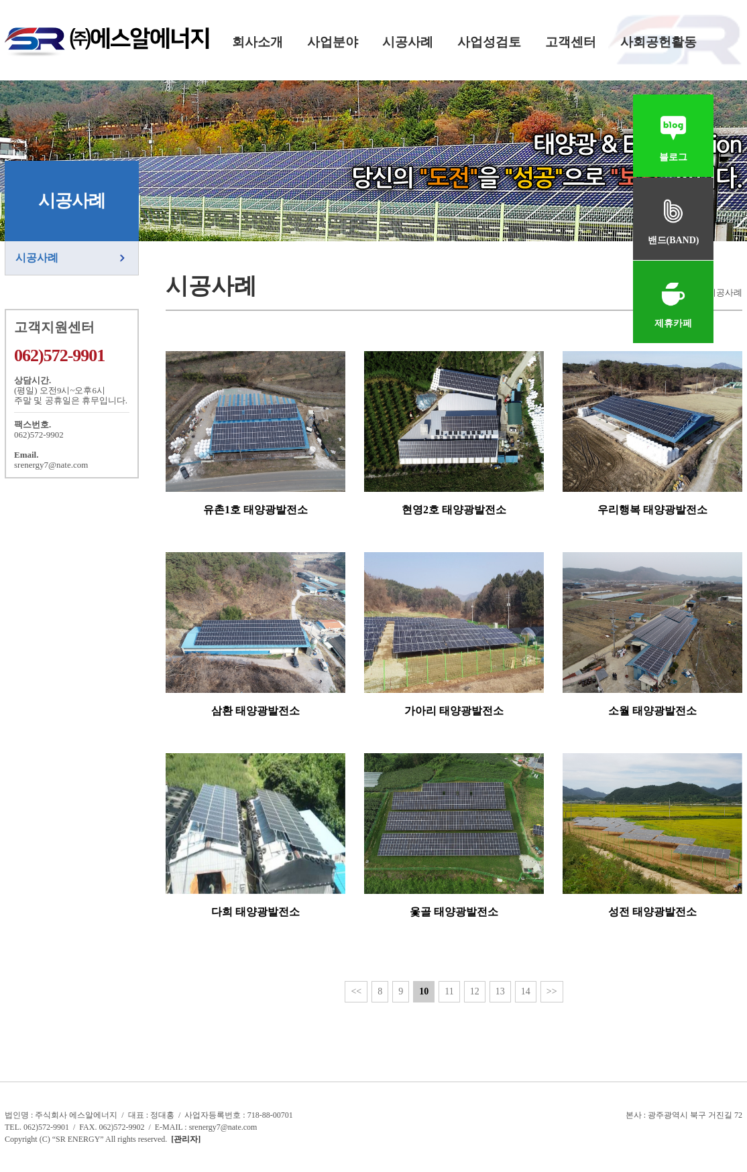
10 (423, 991)
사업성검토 (489, 42)
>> (552, 991)
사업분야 (332, 42)
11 (449, 991)
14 (525, 991)
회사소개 (257, 42)
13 (500, 991)
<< (356, 991)
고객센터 (570, 42)
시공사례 (407, 42)
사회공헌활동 (658, 42)
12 (474, 991)
